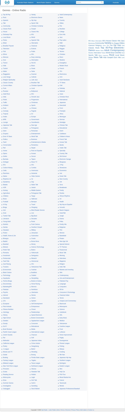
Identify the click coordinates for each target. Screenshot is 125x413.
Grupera (5, 133)
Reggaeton (6, 74)
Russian (5, 91)
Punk (4, 108)
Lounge (5, 122)
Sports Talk (34, 23)
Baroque (34, 201)
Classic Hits (35, 31)
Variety (33, 14)
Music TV (34, 162)
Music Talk (63, 252)
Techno (62, 51)
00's (32, 165)
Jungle (62, 216)
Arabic (5, 116)
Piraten (62, 238)
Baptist (5, 241)
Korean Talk (63, 142)
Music (5, 199)
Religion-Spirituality (9, 80)
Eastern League (65, 366)
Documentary (7, 284)
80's (32, 34)
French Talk (63, 139)
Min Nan (62, 355)
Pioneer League (65, 343)
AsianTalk (63, 213)
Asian (61, 94)
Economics (63, 170)
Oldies (62, 23)
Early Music (63, 318)
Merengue (63, 116)
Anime (5, 150)
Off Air (61, 289)
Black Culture (7, 272)
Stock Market (35, 389)
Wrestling (34, 352)
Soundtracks (35, 122)
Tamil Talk (6, 261)
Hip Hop (33, 20)
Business (34, 139)
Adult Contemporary (66, 14)
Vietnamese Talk (36, 267)
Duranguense (64, 340)
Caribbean (63, 133)
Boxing (33, 355)
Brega (5, 207)
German (62, 119)
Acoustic (62, 207)
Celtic (5, 170)
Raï (4, 337)
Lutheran (62, 332)
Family (62, 190)
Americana (34, 170)
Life (61, 182)
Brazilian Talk (35, 82)
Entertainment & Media (38, 142)
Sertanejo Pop (7, 34)
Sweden (5, 320)
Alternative (34, 43)
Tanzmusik (63, 383)
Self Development (36, 303)
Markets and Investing (66, 269)
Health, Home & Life (9, 235)
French (62, 68)
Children (5, 196)
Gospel (33, 29)
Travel (33, 204)
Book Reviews (7, 329)
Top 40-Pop (6, 14)
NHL (61, 315)
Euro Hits (62, 34)
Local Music (6, 37)
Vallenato (34, 199)
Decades (34, 218)
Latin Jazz (34, 80)
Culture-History (7, 167)
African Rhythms (65, 196)
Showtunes (63, 167)
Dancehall (63, 105)
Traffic (5, 102)
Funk (4, 88)
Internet (5, 295)
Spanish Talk (35, 40)
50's (4, 165)
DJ (32, 114)
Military (33, 230)
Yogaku (33, 360)
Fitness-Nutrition (8, 309)
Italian (5, 71)
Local (33, 88)
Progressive (35, 99)
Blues (33, 65)
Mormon (33, 286)
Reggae (62, 48)
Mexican (5, 57)
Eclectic (33, 48)
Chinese (33, 108)
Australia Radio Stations (25, 2)
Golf (32, 337)
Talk (4, 23)
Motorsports (63, 306)
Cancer (62, 380)
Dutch (61, 131)
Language (63, 284)
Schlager (6, 162)
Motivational (35, 326)
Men (61, 369)
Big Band (34, 216)
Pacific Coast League (9, 332)
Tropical (5, 114)
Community (6, 26)
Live (32, 213)
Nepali (33, 148)
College (62, 31)
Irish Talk (34, 380)
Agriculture (6, 193)
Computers (63, 286)
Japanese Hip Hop (65, 357)
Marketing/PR (7, 286)
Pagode (33, 111)
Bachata (5, 159)
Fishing (62, 346)
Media (33, 329)
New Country (64, 179)
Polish (5, 99)
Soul (4, 60)
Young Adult (7, 221)
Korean (33, 153)
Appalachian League (37, 320)
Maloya (62, 349)
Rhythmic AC (7, 179)
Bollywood (34, 91)
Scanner (34, 74)
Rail (4, 148)
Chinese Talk (64, 125)
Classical (34, 46)
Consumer (34, 323)
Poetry (5, 346)
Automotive (34, 235)
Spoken (33, 301)
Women (62, 233)
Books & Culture (36, 281)
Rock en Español (36, 150)
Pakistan (5, 289)
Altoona (33, 369)
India (4, 97)
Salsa (33, 71)
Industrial (34, 173)
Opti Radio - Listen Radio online (50, 410)
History (5, 315)
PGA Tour (63, 374)
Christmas (34, 102)
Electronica (63, 74)
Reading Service (8, 374)
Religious (62, 46)
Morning (62, 255)
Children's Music (65, 136)
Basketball (63, 235)
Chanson (34, 335)
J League (6, 349)
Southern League (65, 360)
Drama (62, 218)
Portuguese (34, 128)
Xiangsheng (35, 346)
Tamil (4, 142)
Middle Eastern (36, 190)
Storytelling (34, 278)
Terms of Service (65, 410)
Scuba (5, 372)
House (5, 31)
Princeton (6, 369)
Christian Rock (64, 97)
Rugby (62, 337)
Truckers (5, 267)
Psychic (5, 292)
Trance (5, 63)
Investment (6, 255)
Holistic (33, 374)
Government (35, 119)
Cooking (62, 352)
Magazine (63, 261)
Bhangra (5, 238)
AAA (61, 77)
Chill (61, 85)
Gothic (5, 156)
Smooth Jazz (35, 97)
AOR (4, 187)
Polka (61, 221)
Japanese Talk (7, 125)
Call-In (33, 383)
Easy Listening (35, 57)
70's (61, 71)
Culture (5, 128)
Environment (7, 269)
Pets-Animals (7, 306)
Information (34, 60)
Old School (63, 156)
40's (32, 264)
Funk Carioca (35, 224)
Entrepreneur (35, 306)
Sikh (61, 272)
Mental (62, 386)
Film (61, 230)
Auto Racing (7, 264)
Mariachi (34, 258)
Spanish (5, 20)
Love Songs (6, 77)
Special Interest (64, 244)
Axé (61, 173)
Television (6, 48)
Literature (6, 218)
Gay (32, 182)
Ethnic (5, 54)
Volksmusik (34, 252)
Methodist (6, 340)
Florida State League (37, 357)
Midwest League (8, 363)
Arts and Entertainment (67, 278)
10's (4, 301)
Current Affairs (7, 85)
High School (7, 318)
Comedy (5, 111)
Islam (4, 131)
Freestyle (62, 111)
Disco (61, 57)
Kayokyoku (6, 278)
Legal (33, 377)
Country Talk (63, 153)
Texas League (35, 363)
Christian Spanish (36, 85)
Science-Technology (37, 247)
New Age (34, 125)
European (6, 303)
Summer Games (8, 383)
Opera (5, 153)
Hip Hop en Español (66, 204)
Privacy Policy (75, 410)
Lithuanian (34, 233)
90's (32, 54)
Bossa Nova (35, 241)
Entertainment (35, 133)
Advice (33, 298)
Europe (33, 116)
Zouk (4, 213)
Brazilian (62, 29)
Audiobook (63, 312)
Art (60, 199)
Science (62, 309)
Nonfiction (34, 289)
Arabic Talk (63, 148)
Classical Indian (64, 295)
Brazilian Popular (8, 46)
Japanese (63, 102)
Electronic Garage (65, 159)
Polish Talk (6, 250)
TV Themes (63, 247)
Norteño (5, 224)
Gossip (5, 323)
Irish (4, 210)
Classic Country (8, 82)
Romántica (34, 145)
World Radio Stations (44, 2)
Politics (5, 139)
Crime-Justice (35, 343)
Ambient (5, 105)
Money (33, 244)
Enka (4, 380)
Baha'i (33, 349)
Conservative (7, 145)
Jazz (61, 37)
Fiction (5, 233)
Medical (62, 320)
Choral (33, 309)
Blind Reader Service (38, 210)
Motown (5, 247)
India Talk (62, 267)
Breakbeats (63, 187)
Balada (5, 184)
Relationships (35, 312)
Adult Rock (6, 94)
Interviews (63, 258)
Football (5, 201)
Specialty (62, 150)
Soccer (33, 156)
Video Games (35, 176)
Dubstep (62, 88)
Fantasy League (8, 360)
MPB (4, 119)
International (63, 99)
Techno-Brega (7, 281)
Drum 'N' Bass (7, 136)
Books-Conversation (37, 318)
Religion (62, 264)
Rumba (62, 193)
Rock (4, 17)
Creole (33, 238)
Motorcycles (7, 377)
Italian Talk (34, 184)
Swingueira (34, 255)
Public (33, 51)
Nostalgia (62, 122)
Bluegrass (63, 162)
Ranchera (6, 173)
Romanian (34, 131)
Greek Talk (63, 176)
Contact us (91, 410)
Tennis (62, 298)
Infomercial (34, 261)
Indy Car (62, 372)
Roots (33, 221)
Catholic (33, 77)
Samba (5, 227)
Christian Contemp (37, 26)
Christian (62, 54)
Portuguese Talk (36, 193)
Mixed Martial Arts (65, 377)
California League (8, 343)
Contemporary (64, 275)
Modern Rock (64, 65)
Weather (62, 60)
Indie (4, 65)
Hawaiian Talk (35, 372)
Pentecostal (6, 258)
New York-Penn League (10, 366)
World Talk (34, 136)
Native (5, 176)
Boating (5, 357)
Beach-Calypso (64, 210)
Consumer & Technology (67, 292)
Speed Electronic (36, 315)
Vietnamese (63, 323)
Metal (4, 43)
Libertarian (34, 292)
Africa (61, 114)
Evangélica (63, 63)
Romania (6, 252)
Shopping (34, 207)
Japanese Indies (36, 340)
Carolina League (65, 326)
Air (32, 179)
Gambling (34, 386)
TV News (62, 82)
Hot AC (33, 63)
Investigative (7, 386)
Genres (56, 2)
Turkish (5, 68)
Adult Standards (65, 80)
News (61, 17)
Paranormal (63, 250)
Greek (33, 68)
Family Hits (63, 224)
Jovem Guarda (7, 335)
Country (62, 20)
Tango (33, 196)
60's (32, 94)
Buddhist (34, 272)
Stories (33, 295)
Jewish (33, 187)
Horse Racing (35, 284)
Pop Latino (63, 40)
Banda (62, 145)
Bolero (33, 250)
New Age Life (64, 241)
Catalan (33, 275)
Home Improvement (66, 335)
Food (61, 329)
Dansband (6, 298)
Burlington (63, 363)
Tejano (33, 159)
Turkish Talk (6, 216)
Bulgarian (63, 227)
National (62, 91)
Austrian (33, 269)
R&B (61, 43)
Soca (61, 184)
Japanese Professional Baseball (70, 389)
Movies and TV (7, 352)
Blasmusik (63, 303)
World (33, 37)
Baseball (5, 244)
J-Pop (61, 165)
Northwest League (37, 366)
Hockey (5, 190)
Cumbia (33, 167)
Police (5, 40)
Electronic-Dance (36, 17)
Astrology (6, 312)
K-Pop (5, 204)
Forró (61, 108)
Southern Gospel (36, 227)
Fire (61, 26)
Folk (4, 51)
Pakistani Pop (64, 281)
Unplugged (6, 389)
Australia (116, 2)
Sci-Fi (5, 326)
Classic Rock (7, 29)
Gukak (5, 355)
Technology (6, 275)
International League (37, 332)
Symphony (6, 182)
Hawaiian (6, 230)
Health (62, 201)
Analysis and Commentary (68, 301)
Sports (33, 105)
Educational (63, 128)
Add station (83, 410)
